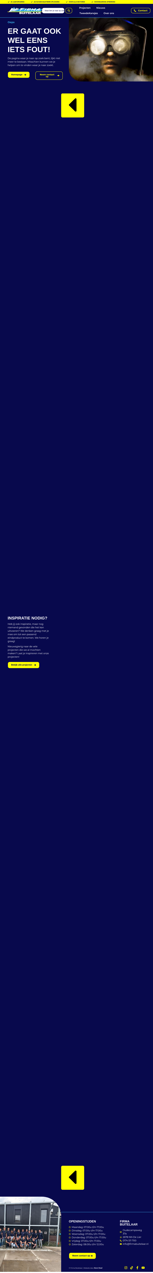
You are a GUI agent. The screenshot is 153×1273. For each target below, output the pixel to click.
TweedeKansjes (88, 13)
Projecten (85, 8)
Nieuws (100, 8)
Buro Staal (98, 1269)
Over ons (109, 13)
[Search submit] (69, 10)
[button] (72, 106)
